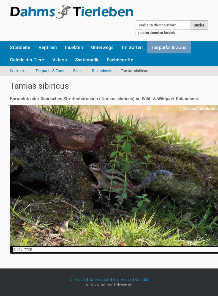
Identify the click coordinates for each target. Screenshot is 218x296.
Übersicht (78, 279)
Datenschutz (99, 279)
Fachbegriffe (120, 60)
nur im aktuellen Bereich (157, 33)
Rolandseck (102, 71)
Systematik (87, 60)
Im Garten (132, 47)
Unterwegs (102, 47)
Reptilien (48, 47)
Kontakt (141, 279)
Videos (59, 60)
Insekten (74, 47)
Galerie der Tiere (27, 60)
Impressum (122, 279)
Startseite (20, 47)
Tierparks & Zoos (169, 47)
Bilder (78, 71)
